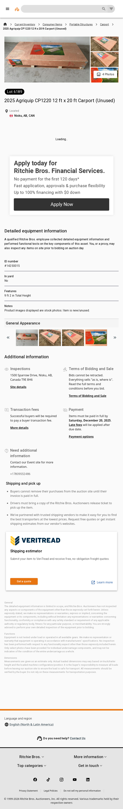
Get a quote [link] (24, 581)
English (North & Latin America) (31, 724)
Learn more (102, 582)
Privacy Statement (28, 790)
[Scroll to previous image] (8, 337)
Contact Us (78, 738)
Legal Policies (50, 790)
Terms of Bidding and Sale (87, 396)
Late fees (75, 425)
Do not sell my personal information (82, 790)
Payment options (81, 437)
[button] (32, 756)
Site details (18, 387)
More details (19, 428)
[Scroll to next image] (115, 337)
